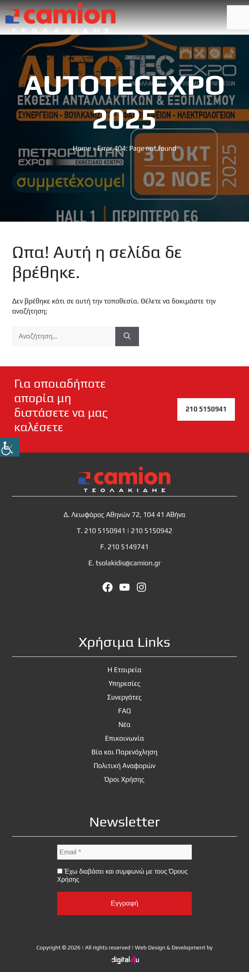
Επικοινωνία (124, 738)
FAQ (124, 711)
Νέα (124, 725)
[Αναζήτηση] (127, 336)
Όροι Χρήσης (124, 779)
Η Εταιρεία (125, 670)
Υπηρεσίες (124, 683)
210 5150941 (206, 409)
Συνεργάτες (124, 697)
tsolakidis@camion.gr (127, 563)
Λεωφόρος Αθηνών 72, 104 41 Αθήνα (128, 515)
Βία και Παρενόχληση (124, 752)
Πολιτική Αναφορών (124, 766)
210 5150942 (151, 531)
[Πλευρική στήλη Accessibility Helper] (9, 447)
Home (82, 148)
